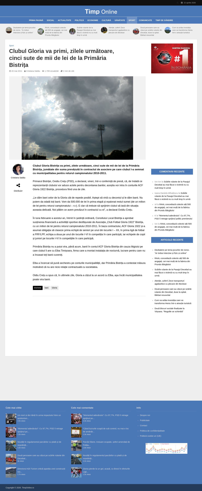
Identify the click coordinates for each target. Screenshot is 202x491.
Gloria (54, 288)
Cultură (106, 20)
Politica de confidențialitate (152, 431)
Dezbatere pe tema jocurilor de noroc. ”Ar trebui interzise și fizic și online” (24, 30)
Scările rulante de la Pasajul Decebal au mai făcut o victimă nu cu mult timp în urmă (87, 31)
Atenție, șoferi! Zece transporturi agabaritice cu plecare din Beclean (119, 30)
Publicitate (145, 420)
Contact (143, 425)
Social (50, 20)
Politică (79, 20)
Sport (132, 20)
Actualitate (64, 20)
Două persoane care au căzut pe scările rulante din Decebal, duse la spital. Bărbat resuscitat (151, 31)
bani (46, 288)
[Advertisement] (89, 320)
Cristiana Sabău (33, 71)
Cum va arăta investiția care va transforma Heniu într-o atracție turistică (182, 30)
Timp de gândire (164, 20)
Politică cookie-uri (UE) (150, 436)
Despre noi (145, 415)
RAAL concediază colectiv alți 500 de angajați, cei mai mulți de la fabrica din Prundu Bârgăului (56, 31)
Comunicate (145, 20)
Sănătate (120, 20)
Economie (92, 20)
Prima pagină (36, 20)
